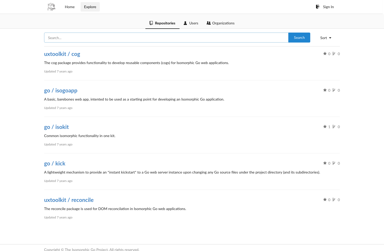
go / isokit (56, 126)
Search (299, 37)
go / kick (54, 163)
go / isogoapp (60, 90)
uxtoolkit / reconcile (69, 199)
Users (191, 23)
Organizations (220, 23)
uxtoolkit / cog (62, 53)
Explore (90, 6)
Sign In (325, 6)
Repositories (162, 23)
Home (70, 6)
